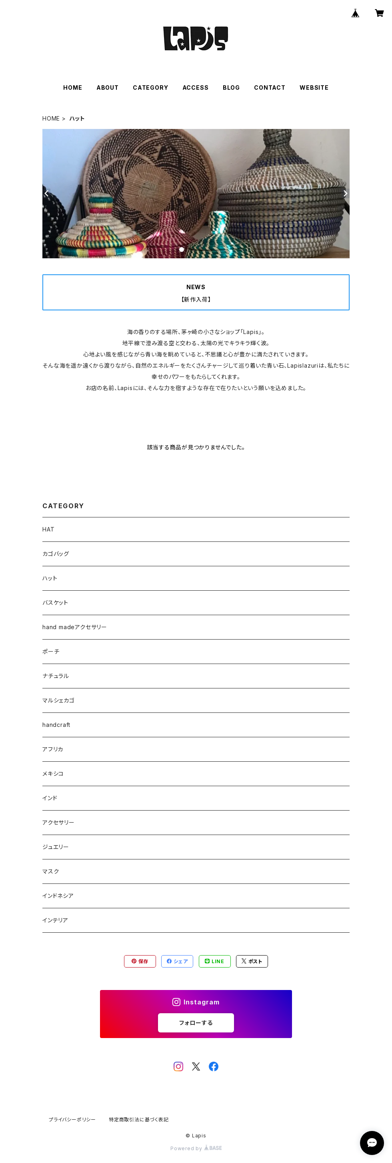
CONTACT (270, 87)
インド (49, 798)
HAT (48, 529)
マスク (50, 871)
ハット (49, 578)
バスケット (55, 602)
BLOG (231, 87)
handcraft (56, 724)
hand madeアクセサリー (74, 627)
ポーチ (50, 651)
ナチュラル (55, 675)
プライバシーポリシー (72, 1120)
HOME (72, 87)
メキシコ (53, 773)
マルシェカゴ (58, 700)
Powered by (196, 1148)
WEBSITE (314, 87)
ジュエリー (55, 846)
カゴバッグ (55, 553)
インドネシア (58, 895)
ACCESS (195, 87)
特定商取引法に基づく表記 (139, 1120)
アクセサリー (58, 822)
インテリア (55, 920)
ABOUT (107, 87)
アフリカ (52, 749)
